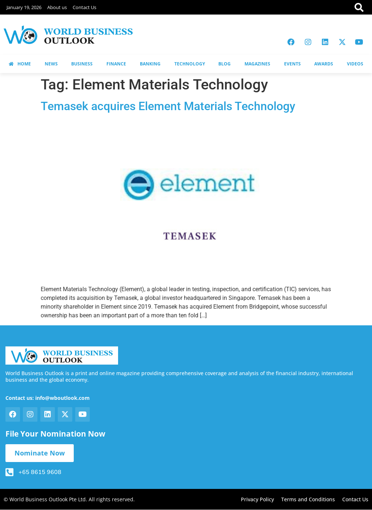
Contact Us (84, 7)
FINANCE (116, 64)
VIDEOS (355, 64)
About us (57, 7)
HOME (20, 64)
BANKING (150, 64)
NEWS (51, 64)
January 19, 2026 (24, 7)
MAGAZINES (257, 64)
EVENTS (292, 64)
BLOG (224, 64)
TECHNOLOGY (189, 64)
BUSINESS (82, 64)
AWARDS (323, 64)
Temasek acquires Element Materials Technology (168, 106)
